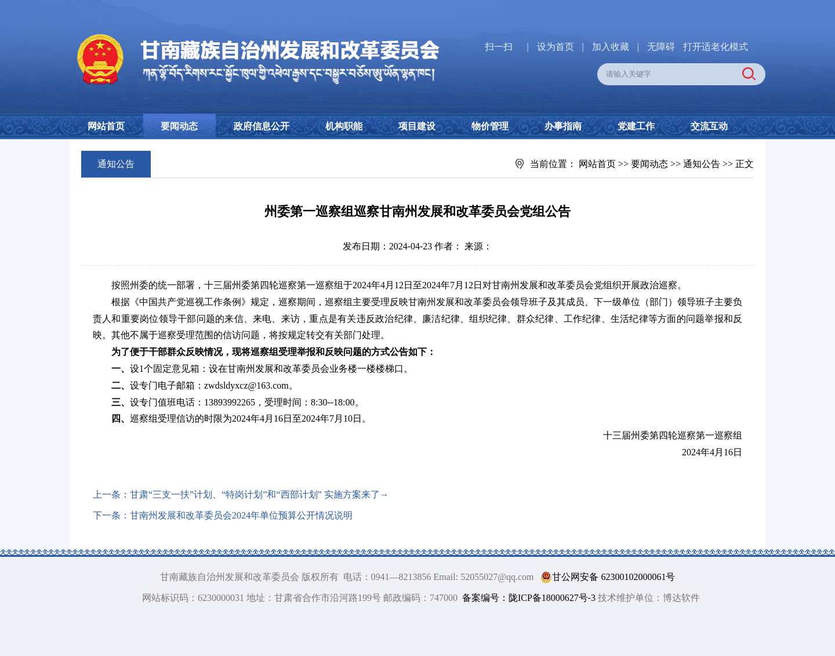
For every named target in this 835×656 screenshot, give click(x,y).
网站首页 (106, 126)
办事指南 (563, 126)
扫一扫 (499, 47)
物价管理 (490, 126)
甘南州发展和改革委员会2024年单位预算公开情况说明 (241, 515)
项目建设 (416, 126)
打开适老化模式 (715, 47)
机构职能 (343, 126)
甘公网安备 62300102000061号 (605, 577)
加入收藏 (611, 47)
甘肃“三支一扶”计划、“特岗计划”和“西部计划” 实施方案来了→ (259, 494)
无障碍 (661, 47)
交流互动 (709, 126)
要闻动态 (179, 126)
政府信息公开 (261, 126)
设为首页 (555, 47)
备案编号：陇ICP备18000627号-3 (529, 598)
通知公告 (701, 164)
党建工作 (636, 126)
